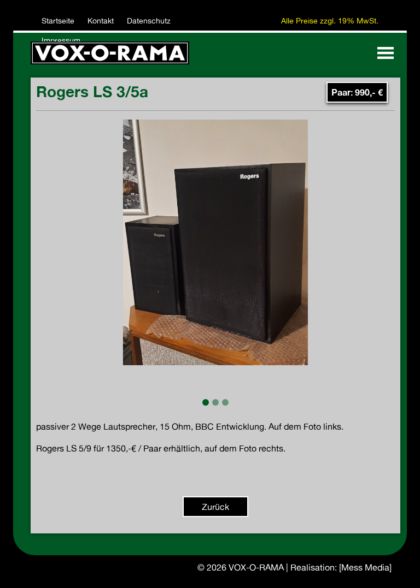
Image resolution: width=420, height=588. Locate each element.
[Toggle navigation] (385, 53)
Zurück (215, 507)
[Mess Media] (365, 567)
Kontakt (101, 20)
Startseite (58, 20)
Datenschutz (149, 20)
